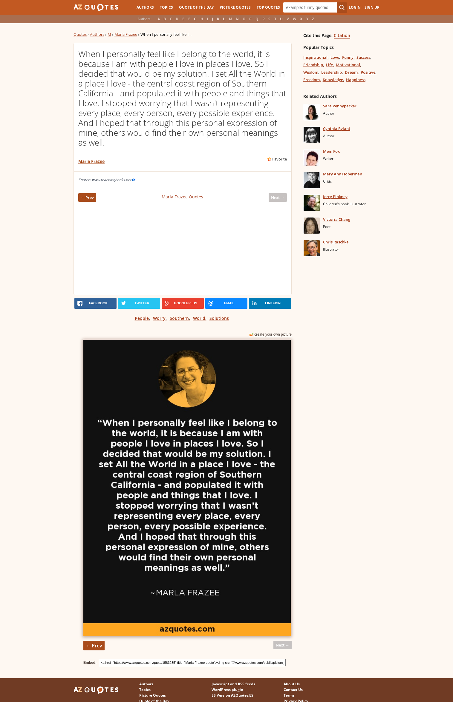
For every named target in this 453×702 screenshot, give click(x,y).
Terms (289, 695)
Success (363, 57)
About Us (292, 683)
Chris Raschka (336, 242)
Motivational (348, 64)
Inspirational (315, 57)
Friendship (313, 64)
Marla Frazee (125, 34)
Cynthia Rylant (336, 128)
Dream (351, 72)
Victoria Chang (336, 219)
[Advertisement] (182, 250)
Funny (347, 57)
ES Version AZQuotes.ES (232, 695)
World (199, 318)
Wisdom (310, 72)
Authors (145, 7)
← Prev (87, 197)
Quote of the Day (196, 7)
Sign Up (372, 7)
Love (334, 57)
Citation (342, 35)
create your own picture (273, 334)
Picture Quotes (235, 7)
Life (329, 64)
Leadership (331, 72)
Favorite (279, 159)
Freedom (311, 79)
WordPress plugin (227, 689)
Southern (179, 318)
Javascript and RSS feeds (233, 683)
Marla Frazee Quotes (182, 197)
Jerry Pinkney (335, 196)
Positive (368, 72)
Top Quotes (268, 7)
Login (355, 7)
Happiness (355, 79)
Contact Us (293, 689)
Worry (159, 318)
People (142, 318)
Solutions (219, 318)
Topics (166, 7)
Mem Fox (331, 151)
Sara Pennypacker (339, 106)
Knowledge (333, 79)
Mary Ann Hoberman (342, 174)
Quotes (80, 34)
